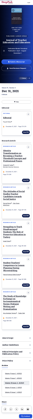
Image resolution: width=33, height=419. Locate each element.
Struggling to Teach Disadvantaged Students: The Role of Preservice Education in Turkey (14, 232)
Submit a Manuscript (16, 62)
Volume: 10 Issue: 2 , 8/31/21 (13, 387)
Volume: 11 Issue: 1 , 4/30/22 (13, 378)
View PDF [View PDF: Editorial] (26, 132)
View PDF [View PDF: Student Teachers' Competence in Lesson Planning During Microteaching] (26, 285)
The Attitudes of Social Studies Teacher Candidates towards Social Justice (14, 195)
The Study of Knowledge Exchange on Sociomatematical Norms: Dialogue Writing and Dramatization (14, 302)
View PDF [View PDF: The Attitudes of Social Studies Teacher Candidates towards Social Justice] (26, 215)
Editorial (7, 118)
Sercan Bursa (7, 203)
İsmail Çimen (6, 241)
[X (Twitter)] (16, 409)
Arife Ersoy (6, 205)
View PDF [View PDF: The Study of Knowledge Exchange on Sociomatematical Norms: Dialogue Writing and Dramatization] (26, 326)
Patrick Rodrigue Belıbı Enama (11, 274)
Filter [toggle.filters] (16, 102)
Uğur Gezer (16, 203)
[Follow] (23, 78)
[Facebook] (5, 409)
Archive (5, 365)
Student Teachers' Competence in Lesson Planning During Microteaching (13, 267)
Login (28, 2)
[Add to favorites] (28, 114)
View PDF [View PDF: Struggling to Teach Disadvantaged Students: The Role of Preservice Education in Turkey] (26, 251)
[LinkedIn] (22, 409)
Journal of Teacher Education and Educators (16, 41)
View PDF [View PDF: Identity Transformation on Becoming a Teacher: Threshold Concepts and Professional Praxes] (26, 180)
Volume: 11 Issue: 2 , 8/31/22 (13, 373)
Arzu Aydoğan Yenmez (9, 313)
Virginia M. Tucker (8, 165)
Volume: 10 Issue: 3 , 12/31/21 (14, 383)
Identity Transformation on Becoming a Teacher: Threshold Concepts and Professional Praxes (14, 156)
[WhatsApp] (10, 409)
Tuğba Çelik (21, 313)
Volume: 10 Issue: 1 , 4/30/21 (13, 392)
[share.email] (27, 409)
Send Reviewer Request (16, 68)
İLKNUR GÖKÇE (21, 36)
